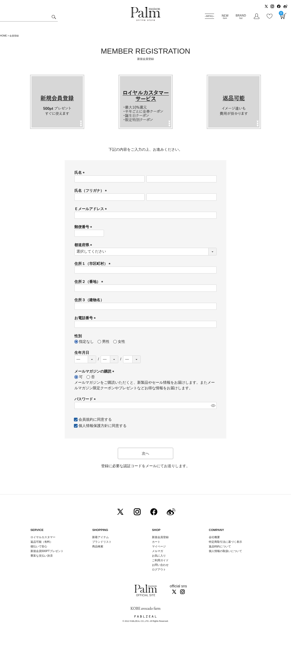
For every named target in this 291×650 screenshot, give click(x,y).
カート (156, 541)
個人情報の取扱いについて (225, 551)
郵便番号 (84, 227)
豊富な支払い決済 (41, 555)
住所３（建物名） (89, 300)
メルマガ (157, 551)
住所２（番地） (89, 282)
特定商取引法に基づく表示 (225, 541)
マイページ (159, 546)
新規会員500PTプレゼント (47, 551)
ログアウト (159, 569)
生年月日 (81, 353)
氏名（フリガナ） (91, 191)
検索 (54, 17)
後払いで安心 (38, 546)
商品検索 (97, 546)
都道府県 (84, 245)
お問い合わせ (160, 565)
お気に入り (159, 555)
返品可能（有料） (41, 541)
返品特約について (220, 546)
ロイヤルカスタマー (42, 537)
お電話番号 (85, 318)
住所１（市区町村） (93, 264)
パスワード (85, 399)
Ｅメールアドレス (91, 209)
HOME (3, 35)
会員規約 (86, 419)
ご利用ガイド (160, 560)
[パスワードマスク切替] (213, 405)
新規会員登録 (160, 537)
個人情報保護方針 (93, 426)
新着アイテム (100, 537)
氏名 (80, 173)
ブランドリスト (102, 541)
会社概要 (214, 537)
